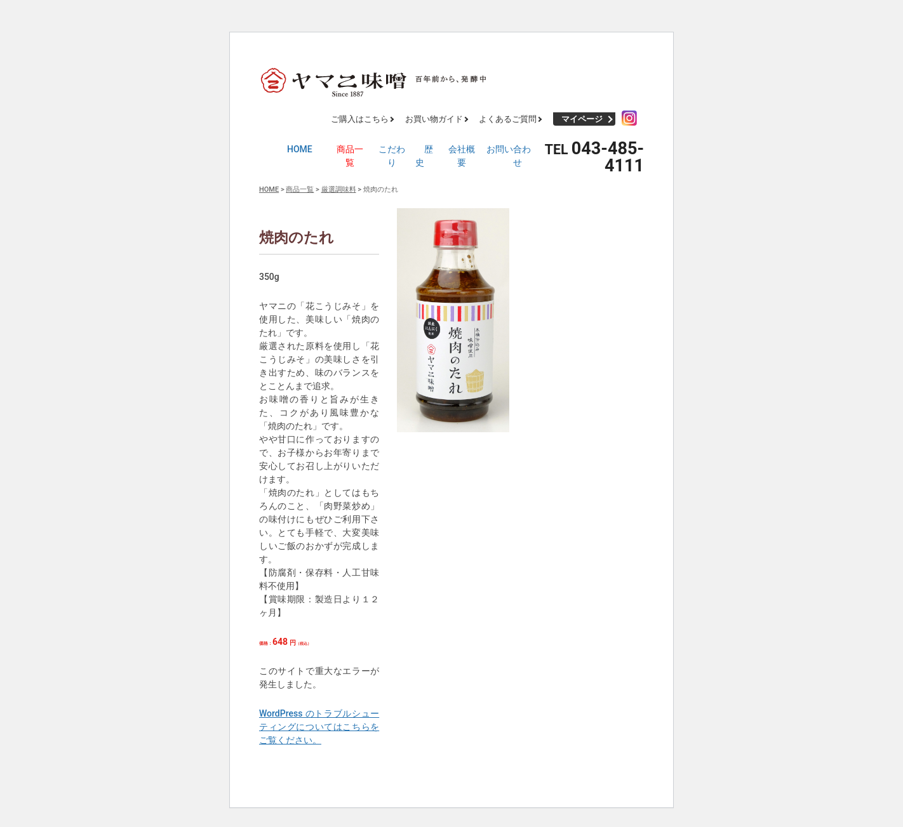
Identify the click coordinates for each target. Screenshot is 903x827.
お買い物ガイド (434, 119)
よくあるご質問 (508, 119)
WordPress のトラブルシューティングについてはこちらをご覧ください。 (319, 726)
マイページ (582, 119)
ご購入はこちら (360, 119)
